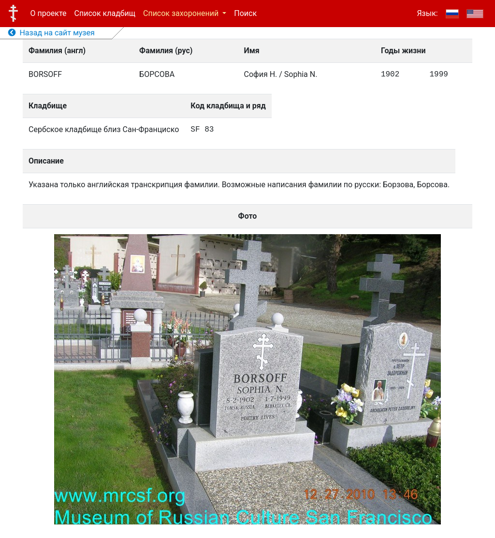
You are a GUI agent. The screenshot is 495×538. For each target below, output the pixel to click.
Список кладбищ (104, 13)
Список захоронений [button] (181, 13)
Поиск (245, 13)
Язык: (427, 13)
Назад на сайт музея (51, 32)
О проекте (48, 13)
